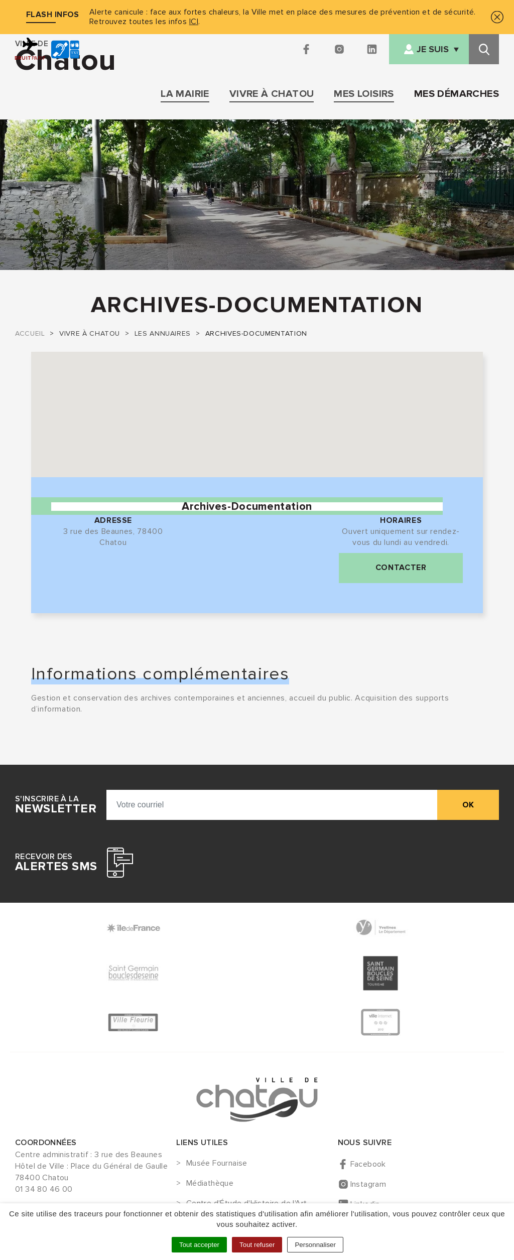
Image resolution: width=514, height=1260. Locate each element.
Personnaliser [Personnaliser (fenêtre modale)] (315, 1244)
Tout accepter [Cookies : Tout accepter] (199, 1244)
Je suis (433, 49)
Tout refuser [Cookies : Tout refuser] (257, 1244)
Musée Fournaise (216, 1163)
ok (468, 805)
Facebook (368, 1164)
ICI (193, 22)
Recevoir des (56, 863)
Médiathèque (209, 1183)
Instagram (368, 1184)
